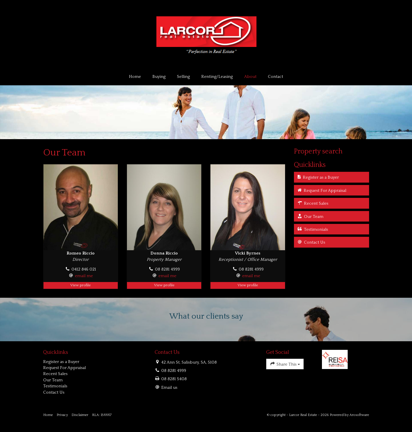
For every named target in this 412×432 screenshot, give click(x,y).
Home (135, 76)
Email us (169, 387)
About (250, 76)
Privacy (62, 415)
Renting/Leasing (217, 76)
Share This (285, 364)
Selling (183, 76)
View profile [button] (80, 285)
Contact (275, 76)
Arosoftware (359, 415)
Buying (159, 76)
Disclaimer (79, 415)
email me (84, 275)
